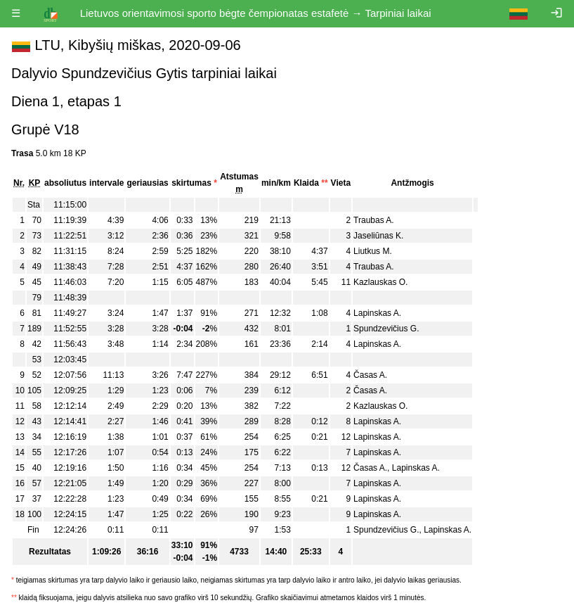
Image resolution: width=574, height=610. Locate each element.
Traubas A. (373, 220)
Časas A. (370, 375)
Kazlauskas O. (380, 282)
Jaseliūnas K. (378, 236)
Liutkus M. (372, 251)
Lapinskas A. (377, 313)
